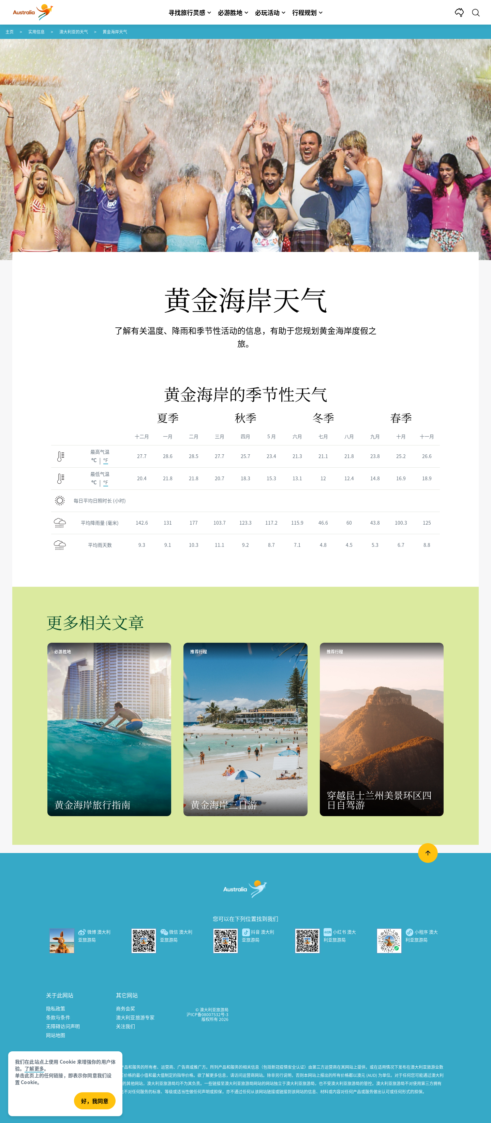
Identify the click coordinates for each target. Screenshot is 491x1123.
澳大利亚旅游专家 (135, 1017)
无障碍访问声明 (63, 1026)
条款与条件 (58, 1017)
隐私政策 (55, 1008)
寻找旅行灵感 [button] (189, 12)
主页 (9, 31)
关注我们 (125, 1026)
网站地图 (55, 1035)
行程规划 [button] (307, 12)
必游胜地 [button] (233, 12)
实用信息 (36, 31)
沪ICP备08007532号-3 (207, 1014)
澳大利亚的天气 (73, 31)
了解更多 (34, 1068)
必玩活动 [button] (270, 12)
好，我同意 (94, 1101)
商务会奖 (125, 1008)
